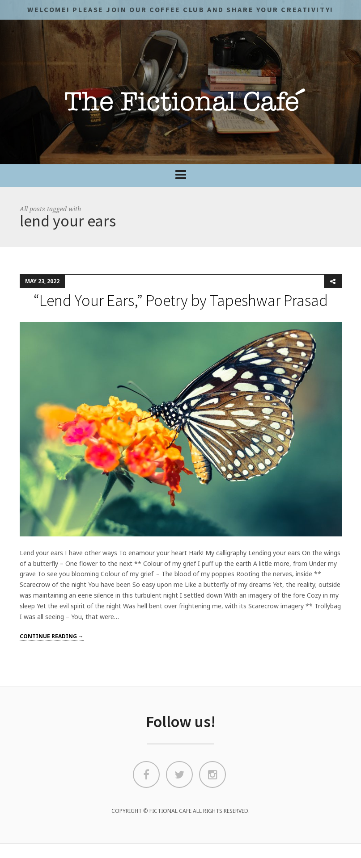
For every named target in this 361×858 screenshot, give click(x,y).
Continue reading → (52, 636)
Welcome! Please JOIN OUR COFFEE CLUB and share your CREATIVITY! (180, 9)
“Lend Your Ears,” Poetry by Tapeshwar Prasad (181, 300)
